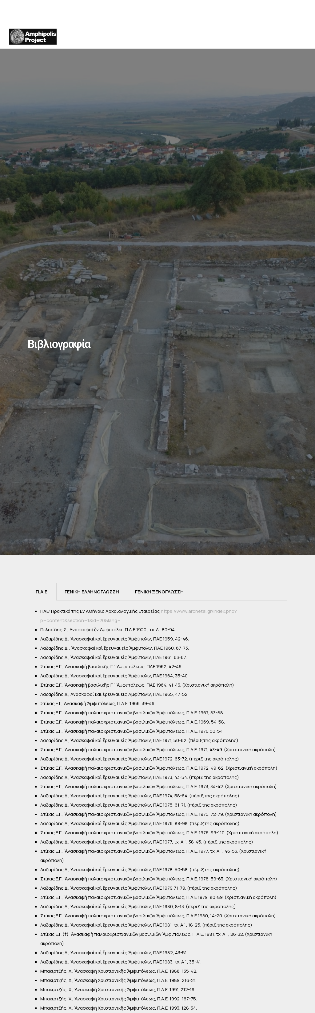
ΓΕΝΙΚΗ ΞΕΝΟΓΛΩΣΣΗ (159, 591)
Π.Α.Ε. (42, 591)
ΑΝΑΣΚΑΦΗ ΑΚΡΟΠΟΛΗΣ (207, 36)
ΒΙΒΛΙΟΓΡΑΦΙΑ (285, 38)
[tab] (42, 591)
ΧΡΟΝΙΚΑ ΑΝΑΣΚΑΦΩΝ (170, 36)
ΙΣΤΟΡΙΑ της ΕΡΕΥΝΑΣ (131, 36)
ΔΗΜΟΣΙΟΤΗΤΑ (245, 38)
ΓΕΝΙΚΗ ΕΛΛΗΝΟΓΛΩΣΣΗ (92, 591)
